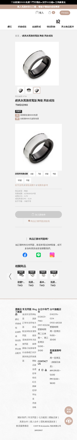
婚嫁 (34, 386)
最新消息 (34, 337)
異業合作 (24, 421)
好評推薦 (34, 354)
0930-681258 (56, 323)
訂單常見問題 (27, 325)
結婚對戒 (36, 26)
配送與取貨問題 (27, 333)
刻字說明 (19, 185)
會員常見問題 (27, 316)
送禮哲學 (34, 371)
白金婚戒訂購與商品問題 (27, 356)
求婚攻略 (34, 405)
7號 (39, 174)
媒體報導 (34, 346)
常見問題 (32, 417)
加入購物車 (38, 214)
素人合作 (34, 421)
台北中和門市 (43, 310)
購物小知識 (27, 348)
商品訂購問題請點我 (39, 221)
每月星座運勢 (34, 327)
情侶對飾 (51, 26)
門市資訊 (65, 13)
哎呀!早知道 (34, 394)
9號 (54, 174)
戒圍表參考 (42, 185)
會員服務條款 (22, 425)
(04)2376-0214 (54, 316)
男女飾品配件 (67, 26)
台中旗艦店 (55, 309)
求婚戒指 (22, 26)
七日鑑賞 (42, 417)
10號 (20, 180)
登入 (40, 12)
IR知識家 (34, 316)
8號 (46, 174)
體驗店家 (34, 363)
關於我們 (22, 417)
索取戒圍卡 (30, 185)
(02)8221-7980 (42, 318)
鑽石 (10, 26)
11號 (27, 180)
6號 (32, 174)
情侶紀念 (34, 379)
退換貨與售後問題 (27, 341)
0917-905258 (44, 325)
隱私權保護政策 (48, 421)
